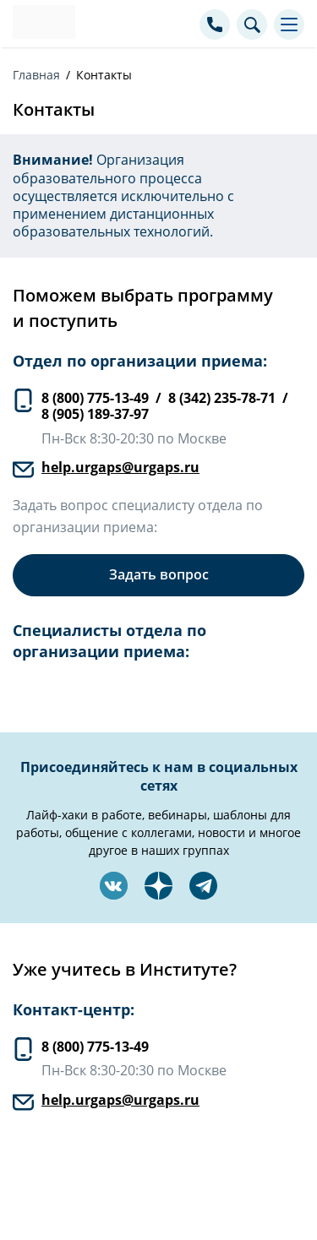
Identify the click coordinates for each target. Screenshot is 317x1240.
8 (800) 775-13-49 (95, 398)
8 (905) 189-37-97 (95, 414)
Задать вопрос (159, 574)
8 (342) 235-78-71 (222, 398)
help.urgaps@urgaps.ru (120, 467)
